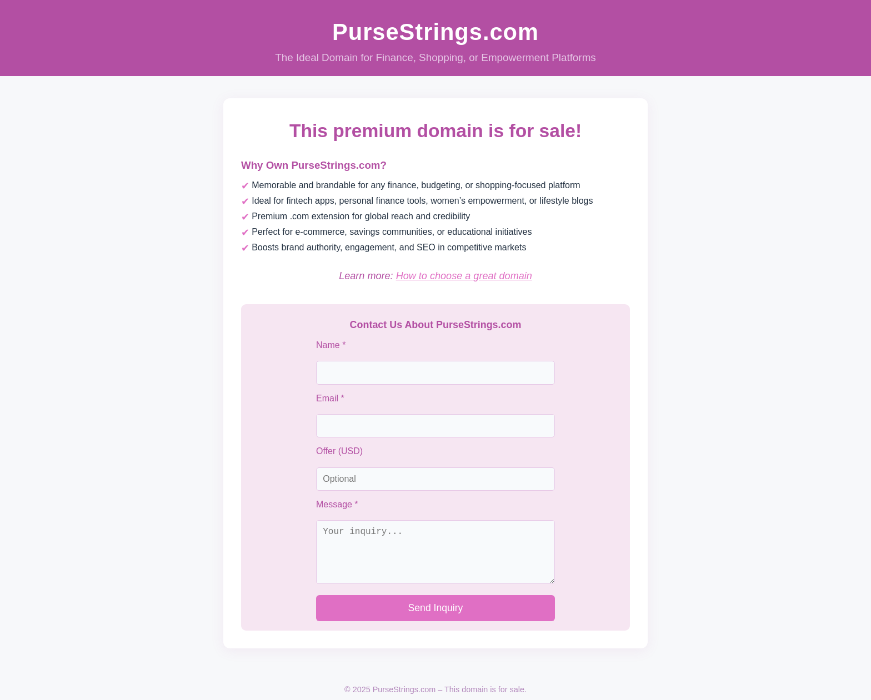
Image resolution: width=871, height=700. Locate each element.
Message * (337, 504)
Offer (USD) (339, 451)
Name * (331, 345)
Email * (330, 398)
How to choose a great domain (464, 275)
